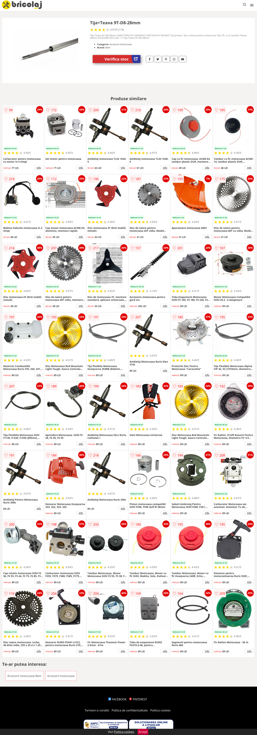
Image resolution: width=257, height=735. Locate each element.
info (39, 167)
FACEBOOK (117, 699)
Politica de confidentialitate (130, 710)
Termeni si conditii (97, 710)
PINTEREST (138, 699)
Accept (142, 732)
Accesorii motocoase (61, 676)
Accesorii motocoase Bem (24, 676)
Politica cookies (160, 710)
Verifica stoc (122, 59)
